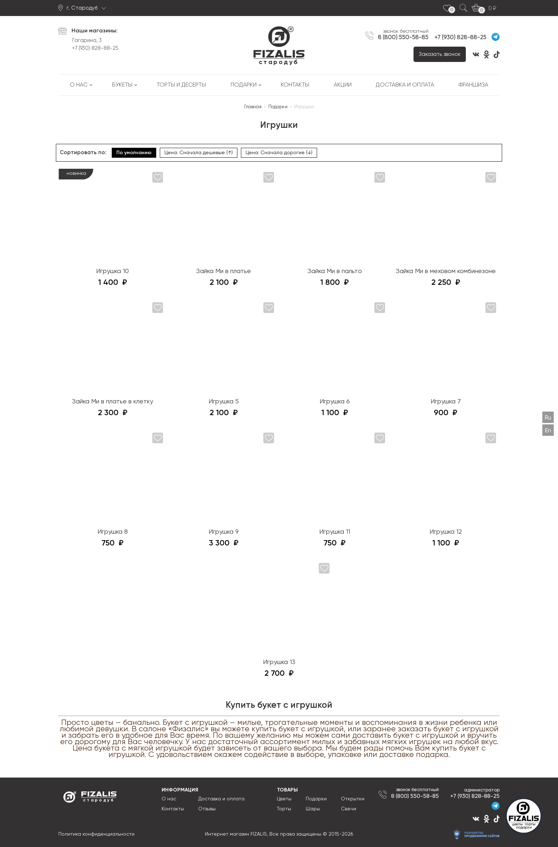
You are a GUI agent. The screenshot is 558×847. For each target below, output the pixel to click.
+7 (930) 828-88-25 (95, 48)
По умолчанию (134, 152)
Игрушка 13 (279, 662)
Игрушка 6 (335, 401)
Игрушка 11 (334, 532)
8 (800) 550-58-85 (403, 37)
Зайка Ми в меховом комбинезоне (446, 271)
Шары (313, 808)
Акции (343, 85)
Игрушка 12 (446, 532)
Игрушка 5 (224, 401)
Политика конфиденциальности (96, 834)
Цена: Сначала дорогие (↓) (279, 152)
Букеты (122, 85)
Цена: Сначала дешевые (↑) (198, 152)
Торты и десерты (181, 85)
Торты (284, 808)
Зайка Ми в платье (223, 271)
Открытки (352, 798)
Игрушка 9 (224, 532)
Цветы (284, 798)
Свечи (348, 808)
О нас (79, 85)
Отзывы (207, 808)
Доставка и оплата (405, 85)
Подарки (244, 85)
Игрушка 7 (446, 401)
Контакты (295, 85)
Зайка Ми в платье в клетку (112, 401)
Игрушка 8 (113, 532)
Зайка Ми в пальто (334, 271)
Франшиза (473, 85)
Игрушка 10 (112, 271)
